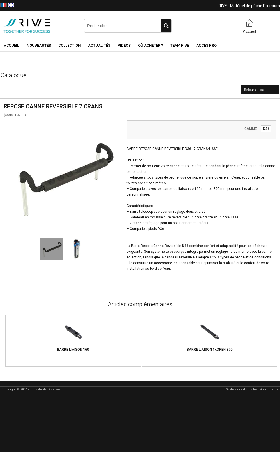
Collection (69, 45)
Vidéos (124, 45)
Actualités (99, 45)
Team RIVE (179, 45)
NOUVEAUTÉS (39, 45)
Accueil (11, 45)
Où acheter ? (150, 45)
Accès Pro (206, 45)
